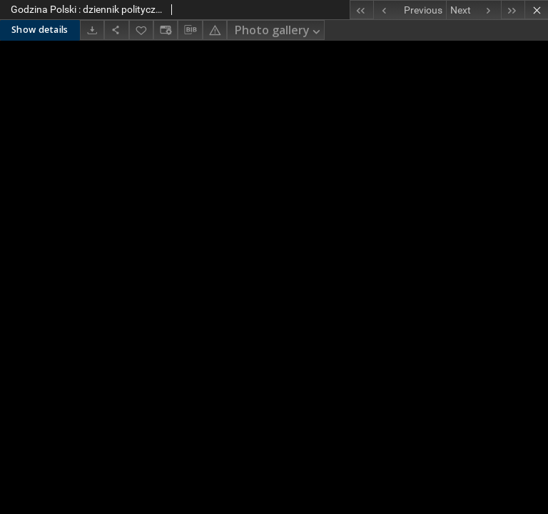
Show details (39, 30)
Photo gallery (279, 31)
